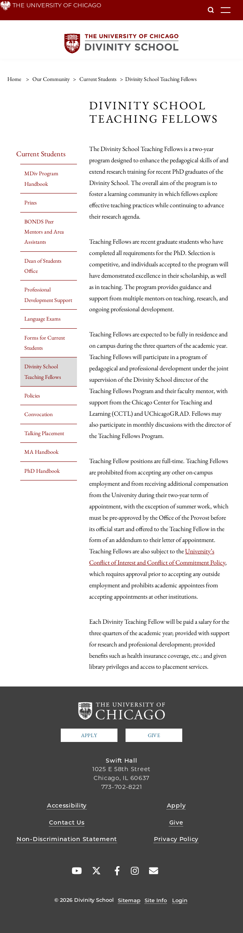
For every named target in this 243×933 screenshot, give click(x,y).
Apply (89, 735)
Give (154, 735)
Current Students (98, 79)
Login (180, 900)
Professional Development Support (48, 294)
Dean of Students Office (43, 265)
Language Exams (42, 318)
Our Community (51, 79)
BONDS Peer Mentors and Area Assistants (44, 232)
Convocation (38, 414)
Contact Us (66, 822)
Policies (32, 395)
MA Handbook (41, 451)
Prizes (30, 202)
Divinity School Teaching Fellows (42, 371)
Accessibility (67, 805)
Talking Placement (44, 433)
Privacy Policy (176, 839)
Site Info (156, 900)
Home (14, 79)
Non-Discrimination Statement (67, 839)
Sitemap (129, 900)
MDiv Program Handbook (41, 178)
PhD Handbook (42, 470)
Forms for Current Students (44, 342)
